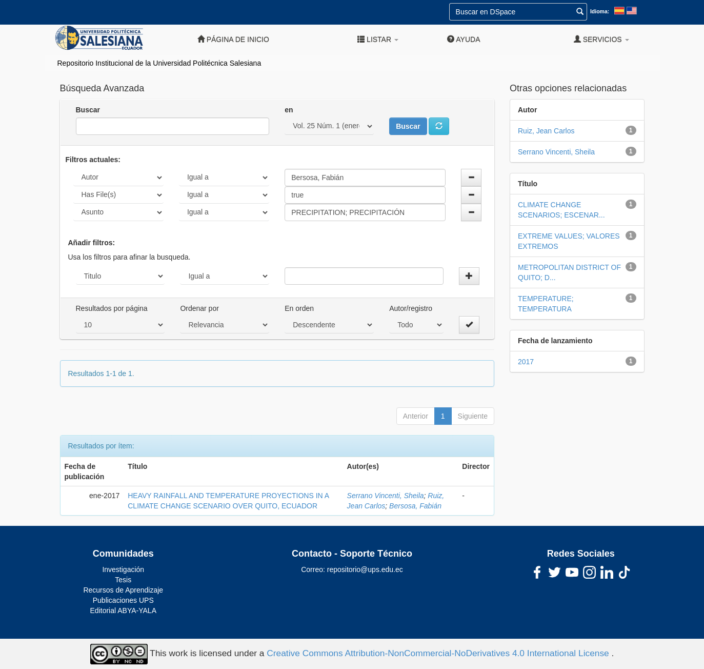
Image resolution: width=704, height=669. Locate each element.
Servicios (601, 39)
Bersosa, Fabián (415, 506)
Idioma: (599, 11)
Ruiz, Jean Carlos (546, 131)
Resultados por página (112, 308)
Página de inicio (233, 39)
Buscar (88, 110)
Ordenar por (199, 308)
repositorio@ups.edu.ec (365, 569)
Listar (377, 39)
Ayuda (463, 39)
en (289, 110)
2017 (526, 362)
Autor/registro (410, 308)
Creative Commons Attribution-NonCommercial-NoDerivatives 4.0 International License (439, 653)
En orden (299, 308)
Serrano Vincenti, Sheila (385, 495)
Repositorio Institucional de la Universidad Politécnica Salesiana (159, 63)
